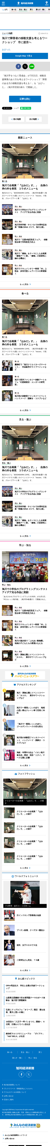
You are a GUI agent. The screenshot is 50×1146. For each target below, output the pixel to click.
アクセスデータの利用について (15, 1092)
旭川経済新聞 (25, 3)
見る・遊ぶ (23, 9)
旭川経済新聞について (12, 1085)
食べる (13, 9)
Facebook (21, 1074)
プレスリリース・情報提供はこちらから (18, 1089)
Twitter (28, 1074)
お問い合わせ (8, 1096)
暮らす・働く (40, 9)
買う (31, 9)
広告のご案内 (8, 1100)
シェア (16, 108)
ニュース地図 (7, 33)
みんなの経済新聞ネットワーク (25, 1125)
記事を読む (25, 99)
